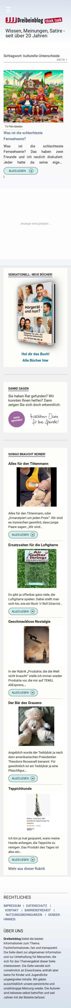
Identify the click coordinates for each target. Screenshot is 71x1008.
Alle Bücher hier (35, 360)
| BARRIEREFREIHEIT (35, 910)
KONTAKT (11, 910)
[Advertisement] (35, 223)
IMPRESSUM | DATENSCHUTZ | (28, 906)
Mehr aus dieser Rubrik (26, 868)
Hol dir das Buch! (35, 354)
